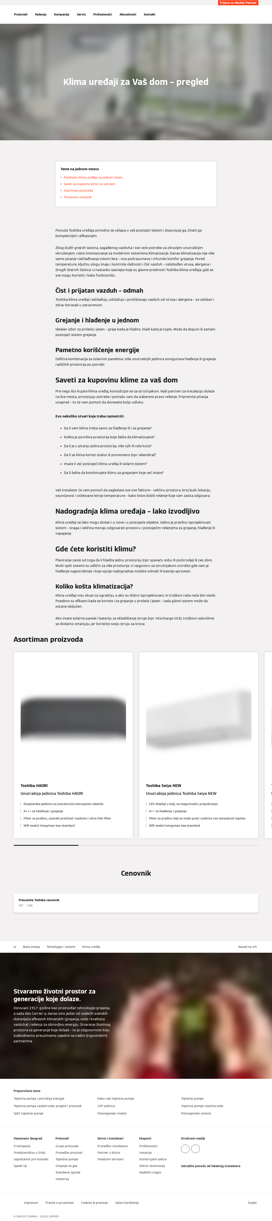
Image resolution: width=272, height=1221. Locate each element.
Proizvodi (20, 14)
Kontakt (149, 14)
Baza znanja (31, 947)
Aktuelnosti (128, 14)
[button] (248, 947)
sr (15, 947)
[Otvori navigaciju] (2, 14)
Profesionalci (102, 14)
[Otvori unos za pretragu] (256, 14)
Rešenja (40, 14)
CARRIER (54, 1216)
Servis (81, 14)
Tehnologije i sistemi (61, 947)
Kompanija (61, 14)
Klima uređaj (91, 947)
